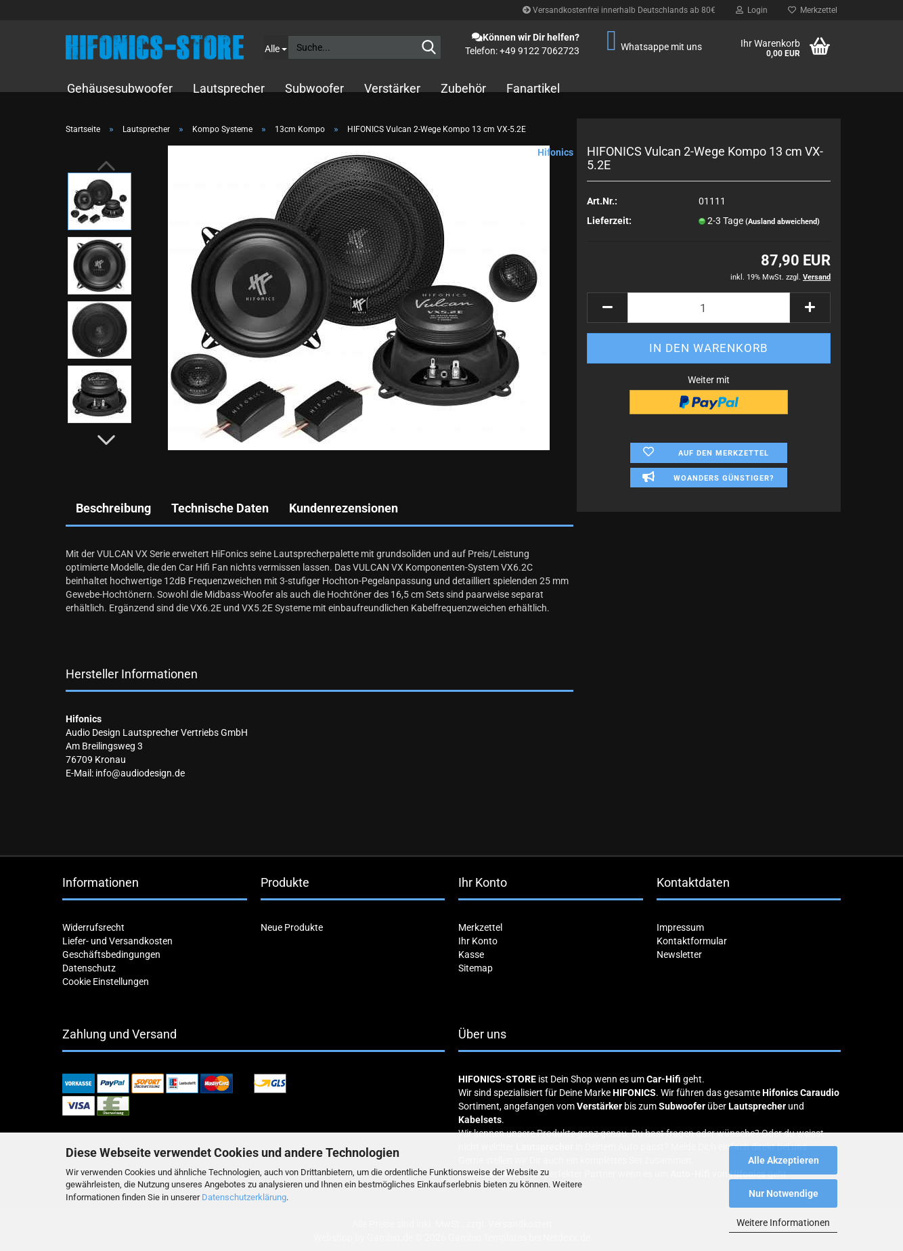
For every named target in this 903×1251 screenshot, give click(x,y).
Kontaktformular (692, 941)
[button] (106, 440)
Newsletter (679, 954)
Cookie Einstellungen (105, 981)
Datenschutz (89, 968)
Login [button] (752, 10)
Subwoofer (314, 88)
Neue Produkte (292, 927)
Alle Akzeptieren (783, 1160)
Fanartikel (533, 88)
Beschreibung (113, 508)
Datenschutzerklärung (244, 1197)
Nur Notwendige (783, 1193)
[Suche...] (276, 47)
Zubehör (463, 88)
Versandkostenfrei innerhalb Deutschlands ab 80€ (619, 10)
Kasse (471, 954)
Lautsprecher (229, 88)
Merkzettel (812, 10)
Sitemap (475, 968)
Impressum (680, 927)
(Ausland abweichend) (782, 221)
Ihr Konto (478, 941)
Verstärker (392, 88)
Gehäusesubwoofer (120, 88)
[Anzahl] (708, 307)
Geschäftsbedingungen (111, 954)
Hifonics (555, 152)
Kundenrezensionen (343, 508)
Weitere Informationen (783, 1222)
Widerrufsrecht (93, 927)
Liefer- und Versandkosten (117, 941)
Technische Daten (220, 508)
